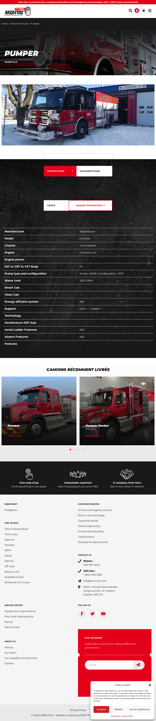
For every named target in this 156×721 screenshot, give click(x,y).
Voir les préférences (139, 709)
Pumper (14, 425)
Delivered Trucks (19, 23)
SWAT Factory (88, 715)
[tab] (60, 171)
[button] (149, 685)
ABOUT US (10, 641)
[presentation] (108, 678)
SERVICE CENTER (14, 605)
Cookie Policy (116, 716)
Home (5, 23)
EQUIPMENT (11, 504)
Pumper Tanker (97, 425)
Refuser (119, 709)
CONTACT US (84, 555)
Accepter (101, 709)
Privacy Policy (127, 716)
